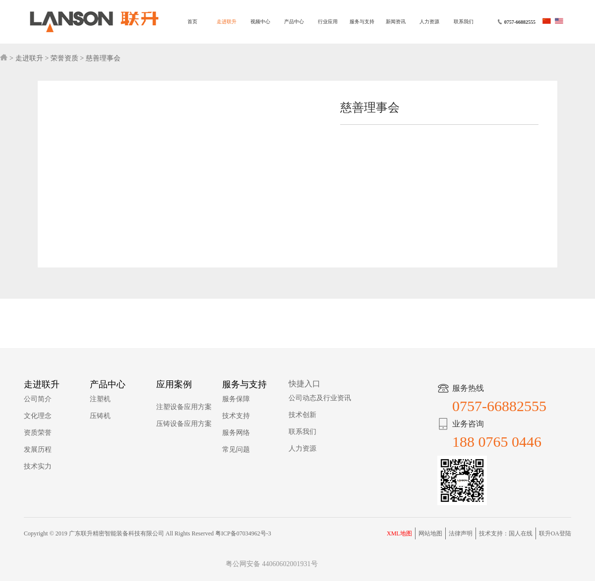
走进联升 (227, 21)
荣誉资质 (64, 58)
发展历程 (38, 449)
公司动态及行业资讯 (320, 398)
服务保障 (236, 399)
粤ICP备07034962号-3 (243, 533)
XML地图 (399, 533)
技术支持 (236, 416)
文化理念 (38, 416)
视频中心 (260, 21)
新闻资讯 (396, 21)
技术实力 (38, 466)
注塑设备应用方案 (184, 407)
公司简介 (38, 399)
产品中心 (294, 21)
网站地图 (430, 533)
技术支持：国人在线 (506, 533)
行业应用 (328, 21)
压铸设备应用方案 (184, 423)
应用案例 (174, 384)
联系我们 (464, 21)
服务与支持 (362, 21)
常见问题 (236, 449)
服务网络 (236, 432)
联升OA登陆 (555, 533)
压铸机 (100, 416)
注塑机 (100, 399)
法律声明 (461, 533)
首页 (192, 21)
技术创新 (302, 415)
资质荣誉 (38, 432)
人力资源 (429, 21)
